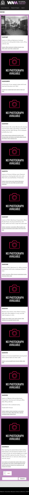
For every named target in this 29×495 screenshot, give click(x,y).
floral (9, 138)
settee (20, 137)
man (23, 47)
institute (15, 47)
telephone (20, 463)
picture (12, 465)
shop (7, 318)
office (6, 47)
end (9, 463)
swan (13, 318)
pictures (24, 137)
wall (9, 137)
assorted (18, 182)
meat (16, 318)
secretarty (6, 463)
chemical (16, 181)
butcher (3, 318)
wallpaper (12, 138)
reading (17, 462)
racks (12, 182)
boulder (21, 227)
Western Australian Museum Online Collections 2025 (14, 491)
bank (14, 361)
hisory (14, 414)
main (3, 91)
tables (16, 228)
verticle (15, 463)
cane (22, 135)
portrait (3, 89)
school (7, 181)
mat (25, 228)
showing (20, 47)
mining (11, 411)
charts (9, 466)
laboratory (21, 181)
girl (2, 463)
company (19, 318)
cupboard (8, 465)
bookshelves (9, 228)
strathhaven (19, 465)
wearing (18, 89)
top (7, 320)
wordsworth (14, 135)
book (15, 89)
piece (21, 89)
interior (3, 47)
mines (10, 181)
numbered (4, 414)
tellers (21, 361)
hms (15, 465)
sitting (3, 48)
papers (23, 462)
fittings (6, 138)
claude (11, 414)
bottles (21, 182)
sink (9, 182)
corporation (13, 227)
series (8, 414)
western (7, 411)
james (9, 135)
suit (24, 89)
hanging (14, 320)
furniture (4, 137)
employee (4, 276)
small (15, 137)
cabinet (14, 48)
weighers (4, 320)
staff (3, 362)
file (5, 465)
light (3, 138)
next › (8, 473)
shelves (12, 137)
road (24, 227)
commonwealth (9, 361)
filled (14, 182)
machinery (7, 227)
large (22, 228)
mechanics (10, 47)
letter (20, 462)
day (16, 138)
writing (12, 463)
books (13, 228)
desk (6, 48)
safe (18, 48)
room (3, 135)
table (18, 137)
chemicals (4, 184)
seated (9, 89)
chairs (8, 48)
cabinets (21, 412)
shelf (3, 465)
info (7, 466)
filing (11, 48)
